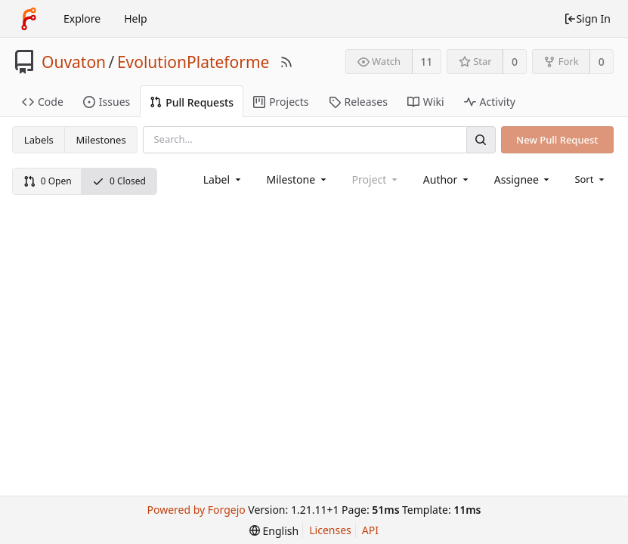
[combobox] (223, 179)
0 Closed (119, 181)
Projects (280, 101)
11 (426, 61)
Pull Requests (192, 102)
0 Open (47, 181)
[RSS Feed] (286, 62)
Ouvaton (74, 62)
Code (42, 101)
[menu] (590, 179)
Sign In (587, 18)
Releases (358, 101)
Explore (82, 18)
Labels (39, 140)
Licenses (330, 530)
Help (135, 18)
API (370, 530)
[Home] (29, 18)
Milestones (101, 140)
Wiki (425, 101)
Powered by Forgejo (196, 509)
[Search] (480, 139)
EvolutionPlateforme (193, 62)
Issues (106, 101)
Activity (489, 101)
